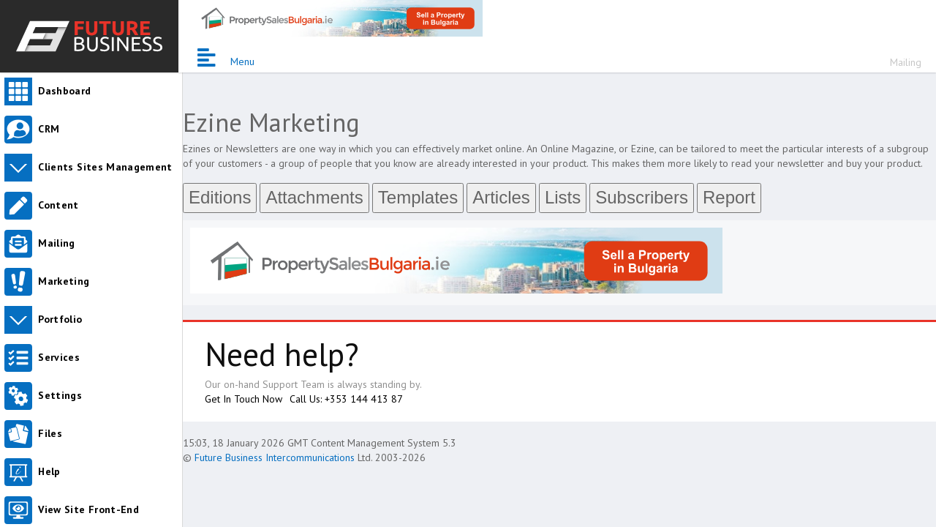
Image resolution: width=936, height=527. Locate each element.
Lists (563, 197)
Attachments (314, 197)
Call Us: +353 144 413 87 (346, 398)
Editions (220, 197)
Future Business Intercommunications (275, 457)
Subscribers (641, 197)
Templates (418, 197)
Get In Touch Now (243, 398)
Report (729, 197)
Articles (501, 197)
